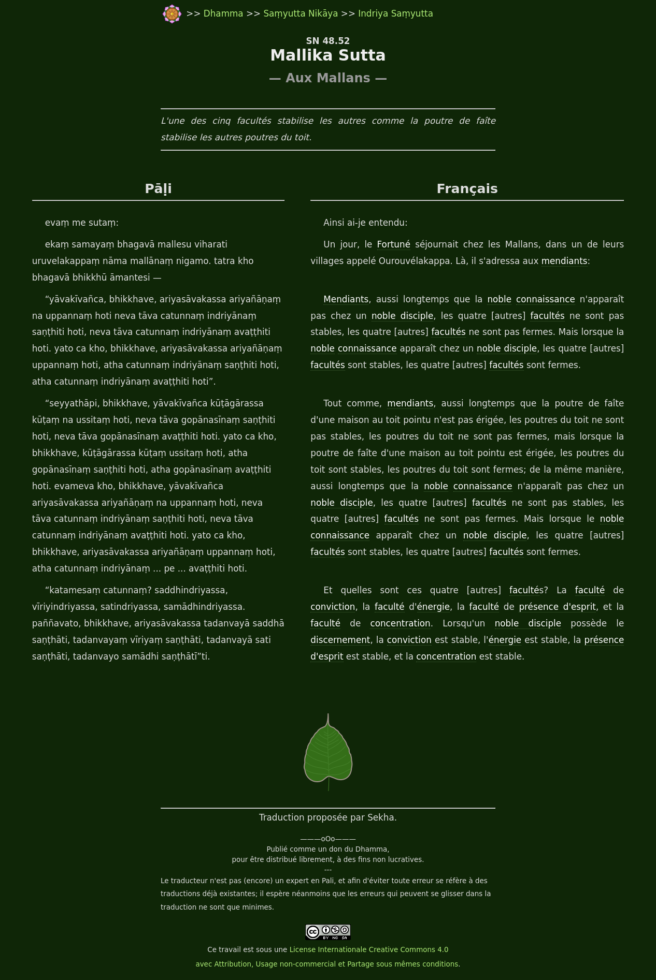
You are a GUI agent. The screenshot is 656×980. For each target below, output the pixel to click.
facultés (547, 316)
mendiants (564, 261)
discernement (340, 640)
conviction (332, 607)
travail (230, 950)
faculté (524, 590)
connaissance (545, 299)
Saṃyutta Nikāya (300, 13)
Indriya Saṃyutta (395, 13)
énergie (433, 607)
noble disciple (402, 316)
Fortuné (393, 244)
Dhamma (225, 13)
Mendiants (345, 299)
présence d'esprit (557, 607)
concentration (400, 623)
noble (499, 299)
